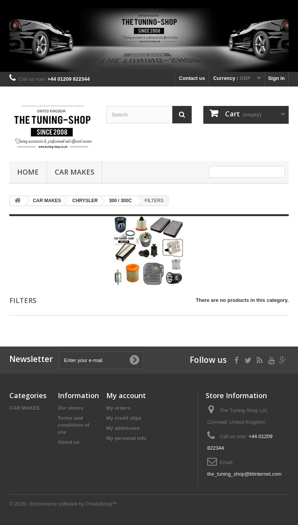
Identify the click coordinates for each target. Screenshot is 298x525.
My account (126, 395)
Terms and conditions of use (74, 425)
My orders (118, 408)
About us (69, 442)
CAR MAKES (74, 172)
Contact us (192, 78)
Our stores (70, 408)
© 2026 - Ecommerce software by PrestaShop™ (63, 504)
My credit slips (123, 418)
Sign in (276, 78)
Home (28, 172)
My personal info (126, 438)
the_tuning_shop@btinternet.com (244, 474)
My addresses (123, 428)
